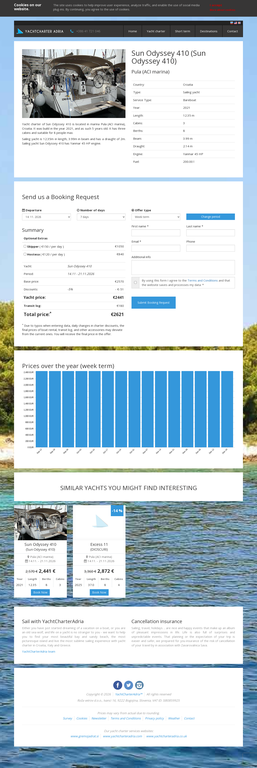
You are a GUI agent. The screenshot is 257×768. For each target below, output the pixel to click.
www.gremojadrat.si (84, 736)
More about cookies (222, 10)
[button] (30, 83)
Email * (136, 241)
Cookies (81, 718)
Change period (210, 217)
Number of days (91, 210)
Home (132, 31)
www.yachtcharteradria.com (122, 736)
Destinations (208, 31)
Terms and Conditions (203, 280)
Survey (67, 718)
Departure (32, 210)
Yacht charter (156, 31)
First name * (140, 226)
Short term (182, 31)
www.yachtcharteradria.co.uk (166, 736)
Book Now (40, 592)
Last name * (194, 226)
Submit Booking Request (154, 302)
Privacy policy (154, 718)
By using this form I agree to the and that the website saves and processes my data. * (186, 282)
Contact (232, 31)
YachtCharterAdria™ (128, 694)
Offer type (141, 210)
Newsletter (98, 718)
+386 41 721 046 (88, 31)
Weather (174, 718)
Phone (190, 241)
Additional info (141, 257)
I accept (216, 5)
